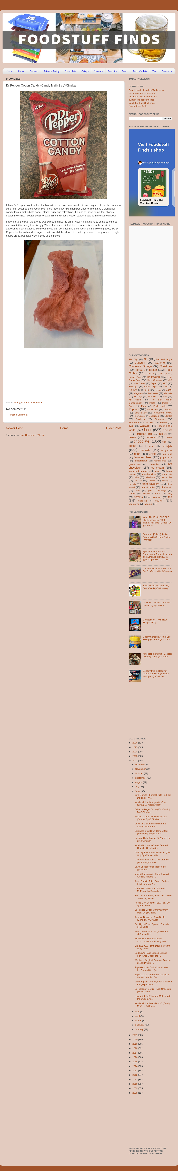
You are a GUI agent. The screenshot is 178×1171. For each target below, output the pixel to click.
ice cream (157, 467)
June (138, 791)
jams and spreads (138, 471)
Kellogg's (133, 386)
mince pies (166, 477)
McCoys (138, 396)
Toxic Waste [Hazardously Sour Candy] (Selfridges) (156, 587)
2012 (135, 1075)
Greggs (164, 373)
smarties (147, 494)
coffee (132, 445)
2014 (135, 1066)
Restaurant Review (162, 412)
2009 (135, 1088)
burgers (163, 434)
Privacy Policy (52, 71)
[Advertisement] (57, 378)
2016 (135, 1057)
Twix (131, 426)
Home (9, 71)
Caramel (160, 362)
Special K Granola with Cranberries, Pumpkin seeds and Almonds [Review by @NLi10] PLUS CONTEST (157, 555)
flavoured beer (143, 457)
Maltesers (153, 393)
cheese (168, 437)
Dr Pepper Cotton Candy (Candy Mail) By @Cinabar (151, 911)
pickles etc (166, 487)
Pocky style (159, 406)
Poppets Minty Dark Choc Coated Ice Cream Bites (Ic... (152, 968)
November (140, 769)
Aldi (145, 359)
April (137, 1016)
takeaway (157, 497)
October (139, 773)
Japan (154, 383)
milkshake (150, 477)
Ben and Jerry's (164, 359)
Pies (143, 406)
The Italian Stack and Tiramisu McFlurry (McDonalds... (150, 889)
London (158, 390)
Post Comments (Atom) (32, 435)
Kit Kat (133, 389)
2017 (135, 1053)
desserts (145, 450)
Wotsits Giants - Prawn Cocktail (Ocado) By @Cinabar (151, 818)
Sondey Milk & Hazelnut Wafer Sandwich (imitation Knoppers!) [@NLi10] (156, 674)
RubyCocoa (139, 416)
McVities (152, 396)
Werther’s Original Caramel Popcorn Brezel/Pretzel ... (153, 961)
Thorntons (134, 422)
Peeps (165, 403)
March (138, 1020)
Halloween (153, 376)
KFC (165, 383)
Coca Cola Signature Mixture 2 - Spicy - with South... (151, 825)
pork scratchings (157, 490)
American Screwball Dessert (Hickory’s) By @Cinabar (157, 655)
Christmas (166, 366)
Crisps (85, 71)
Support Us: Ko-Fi (138, 106)
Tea (154, 71)
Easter (153, 369)
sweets (138, 496)
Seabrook (154, 416)
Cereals (98, 71)
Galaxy (150, 373)
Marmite (168, 393)
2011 (135, 1079)
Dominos (140, 370)
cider (164, 442)
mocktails (138, 480)
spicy (169, 493)
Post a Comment (18, 414)
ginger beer (166, 457)
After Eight (134, 359)
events (152, 454)
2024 (135, 751)
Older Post (113, 428)
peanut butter (148, 487)
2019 (135, 1044)
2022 (135, 760)
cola (151, 446)
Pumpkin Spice (141, 413)
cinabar (25, 402)
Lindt (146, 390)
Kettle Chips (150, 386)
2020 (135, 1039)
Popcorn (134, 409)
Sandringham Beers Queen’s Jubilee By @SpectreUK (153, 983)
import (39, 402)
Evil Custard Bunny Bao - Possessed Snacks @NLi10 (153, 896)
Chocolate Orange (140, 366)
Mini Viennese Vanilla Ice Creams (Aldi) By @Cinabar (152, 861)
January (139, 1029)
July (137, 786)
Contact (34, 71)
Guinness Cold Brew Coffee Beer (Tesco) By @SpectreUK (151, 832)
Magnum (138, 393)
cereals (150, 437)
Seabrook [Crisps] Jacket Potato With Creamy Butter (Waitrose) (156, 537)
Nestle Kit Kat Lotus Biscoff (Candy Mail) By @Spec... (152, 1004)
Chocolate (70, 71)
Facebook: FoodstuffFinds (142, 93)
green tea (135, 464)
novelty (132, 484)
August (139, 782)
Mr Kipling (135, 399)
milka (136, 477)
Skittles (168, 416)
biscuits (167, 430)
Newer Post (14, 428)
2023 (135, 756)
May (137, 1011)
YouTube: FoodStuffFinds (142, 103)
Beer (124, 71)
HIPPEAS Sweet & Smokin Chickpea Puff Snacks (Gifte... (151, 940)
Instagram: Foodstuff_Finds (143, 96)
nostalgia (165, 481)
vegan (159, 500)
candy (17, 402)
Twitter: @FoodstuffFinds (141, 100)
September (141, 778)
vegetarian (134, 504)
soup (157, 493)
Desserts (167, 71)
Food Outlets (140, 71)
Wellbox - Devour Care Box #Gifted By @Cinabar (156, 604)
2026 (135, 742)
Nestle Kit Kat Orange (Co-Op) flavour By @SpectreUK (150, 803)
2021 (135, 1035)
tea (170, 496)
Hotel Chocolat (154, 380)
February (140, 1025)
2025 (135, 747)
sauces (132, 493)
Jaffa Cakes (139, 383)
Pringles (168, 409)
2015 (135, 1061)
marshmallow (149, 474)
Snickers (140, 419)
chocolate (141, 441)
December (140, 764)
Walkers (145, 425)
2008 (135, 1093)
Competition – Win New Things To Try (155, 621)
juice (157, 471)
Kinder (166, 386)
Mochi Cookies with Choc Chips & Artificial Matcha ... (152, 875)
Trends (163, 422)
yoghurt (149, 504)
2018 (135, 1048)
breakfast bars (144, 434)
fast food (167, 454)
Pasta (152, 403)
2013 (135, 1070)
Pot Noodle (152, 409)
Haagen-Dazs (135, 377)
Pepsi (131, 406)
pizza (137, 490)
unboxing (142, 501)
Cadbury (140, 362)
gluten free (160, 460)
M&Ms (169, 390)
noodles (152, 480)
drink (32, 402)
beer (147, 430)
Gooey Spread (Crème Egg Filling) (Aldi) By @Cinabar (157, 638)
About (21, 71)
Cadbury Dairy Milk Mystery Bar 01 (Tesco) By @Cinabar (157, 569)
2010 (135, 1084)
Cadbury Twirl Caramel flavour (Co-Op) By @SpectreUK (152, 853)
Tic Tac (149, 422)
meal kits (167, 474)
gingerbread (141, 460)
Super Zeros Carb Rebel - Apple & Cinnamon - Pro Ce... (152, 976)
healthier (154, 464)
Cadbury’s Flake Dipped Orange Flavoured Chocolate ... (151, 954)
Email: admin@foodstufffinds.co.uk (146, 90)
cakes (132, 437)
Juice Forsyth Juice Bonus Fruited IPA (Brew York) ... (152, 882)
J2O (170, 380)
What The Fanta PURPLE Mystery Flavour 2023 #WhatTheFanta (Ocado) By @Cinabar (157, 521)
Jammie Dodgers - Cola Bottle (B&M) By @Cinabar (150, 918)
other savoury (150, 483)
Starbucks (160, 419)
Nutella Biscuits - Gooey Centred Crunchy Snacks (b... (151, 846)
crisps (167, 445)
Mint (165, 396)
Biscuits (112, 71)
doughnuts (166, 450)
